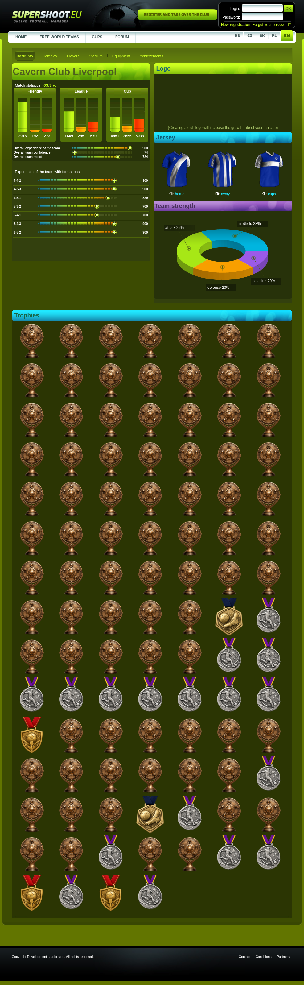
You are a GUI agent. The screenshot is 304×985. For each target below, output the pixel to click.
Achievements (151, 56)
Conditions (264, 956)
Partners (283, 956)
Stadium (96, 56)
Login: (235, 8)
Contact (244, 956)
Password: (231, 17)
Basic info (25, 56)
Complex (50, 56)
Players (73, 56)
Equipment (121, 56)
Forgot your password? (272, 25)
